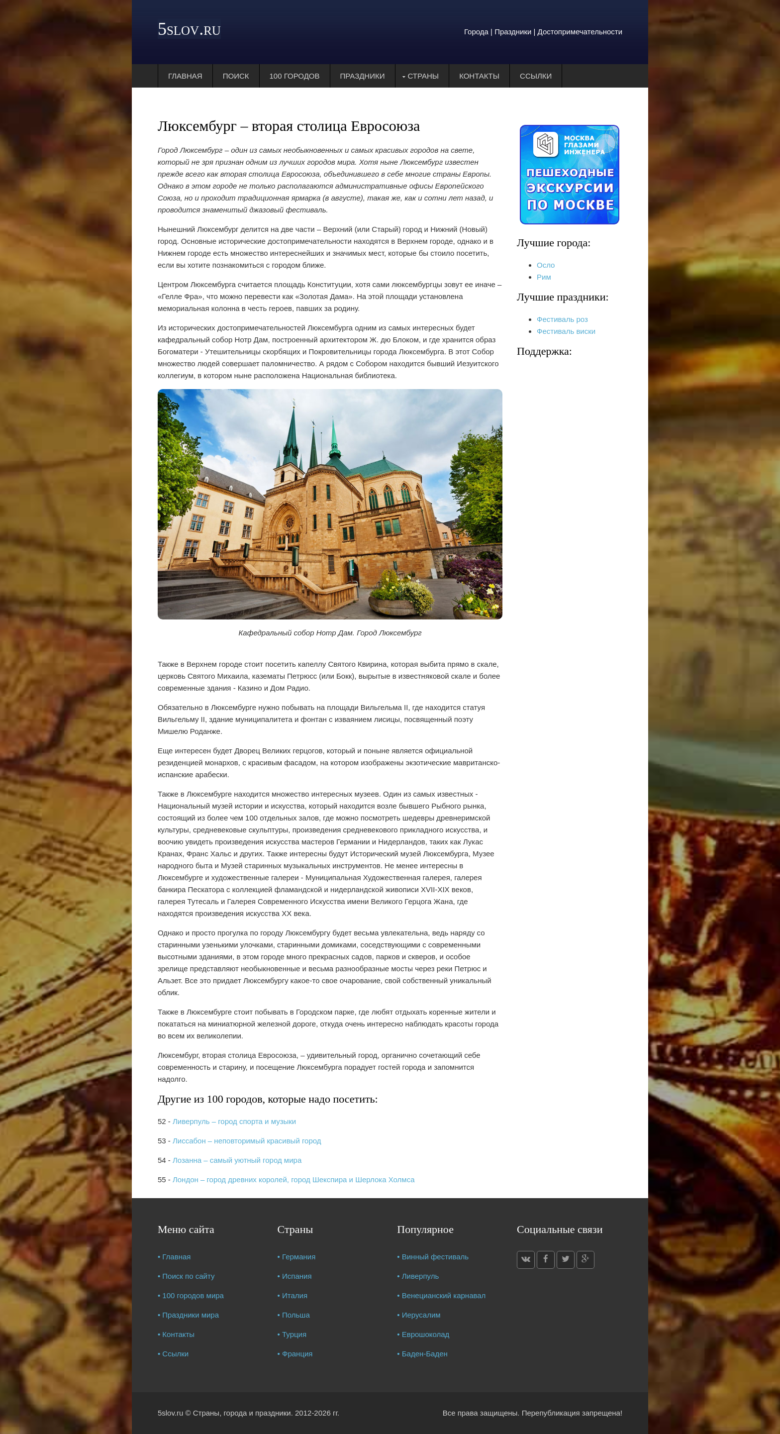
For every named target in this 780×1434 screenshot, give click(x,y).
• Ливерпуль (418, 1276)
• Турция (292, 1334)
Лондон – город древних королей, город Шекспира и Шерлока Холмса (294, 1179)
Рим (544, 277)
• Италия (293, 1295)
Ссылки (536, 76)
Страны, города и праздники (242, 1413)
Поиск (236, 76)
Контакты (479, 76)
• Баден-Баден (422, 1353)
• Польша (294, 1315)
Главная (185, 76)
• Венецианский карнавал (441, 1295)
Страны (423, 76)
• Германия (297, 1256)
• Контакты (176, 1334)
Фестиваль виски (566, 331)
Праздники (362, 76)
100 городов (295, 76)
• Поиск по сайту (186, 1276)
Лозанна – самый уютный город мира (237, 1160)
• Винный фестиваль (433, 1256)
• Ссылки (173, 1353)
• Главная (174, 1256)
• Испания (295, 1276)
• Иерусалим (418, 1315)
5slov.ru (189, 29)
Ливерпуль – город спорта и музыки (234, 1121)
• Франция (295, 1353)
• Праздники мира (188, 1315)
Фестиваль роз (562, 319)
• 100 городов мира (191, 1295)
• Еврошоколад (423, 1334)
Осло (546, 265)
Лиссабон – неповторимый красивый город (247, 1140)
